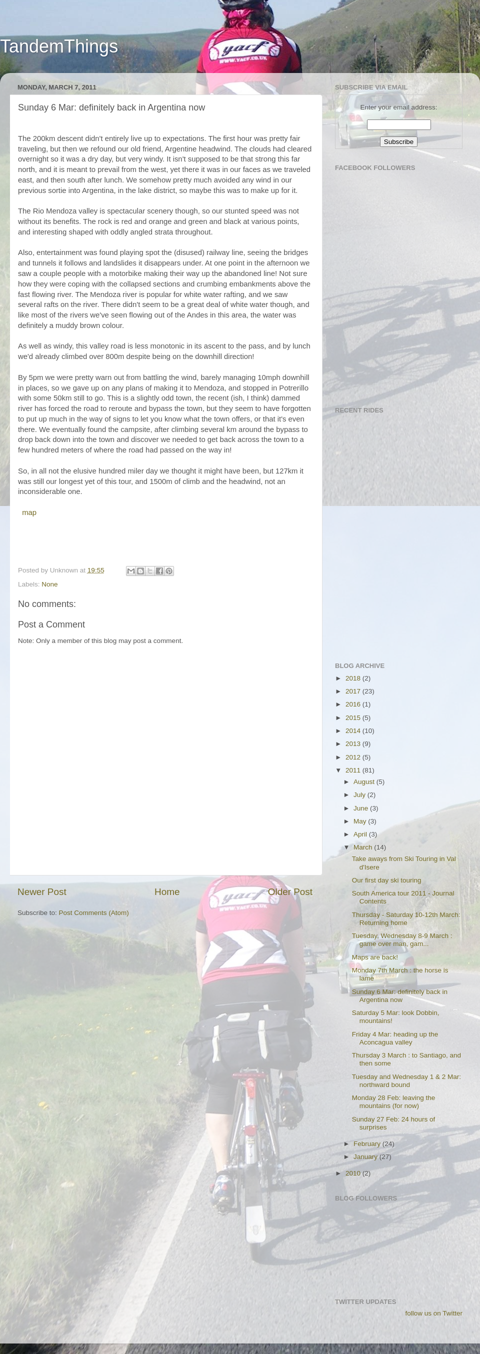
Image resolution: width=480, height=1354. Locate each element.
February (368, 1144)
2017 (354, 691)
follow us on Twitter (433, 1313)
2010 (354, 1173)
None (50, 584)
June (362, 808)
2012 (354, 757)
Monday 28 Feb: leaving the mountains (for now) (394, 1102)
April (361, 834)
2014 (354, 730)
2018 (354, 678)
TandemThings (59, 46)
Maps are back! (375, 957)
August (365, 782)
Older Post (290, 891)
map (28, 512)
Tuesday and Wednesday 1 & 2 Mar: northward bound (406, 1080)
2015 (354, 718)
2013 (354, 744)
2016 (354, 704)
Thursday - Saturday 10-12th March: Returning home (406, 918)
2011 (354, 770)
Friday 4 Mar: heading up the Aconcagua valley (395, 1038)
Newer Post (42, 891)
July (361, 794)
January (367, 1156)
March (364, 847)
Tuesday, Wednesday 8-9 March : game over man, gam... (402, 940)
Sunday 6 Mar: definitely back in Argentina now (400, 996)
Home (167, 891)
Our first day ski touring (387, 880)
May (361, 821)
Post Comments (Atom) (94, 912)
